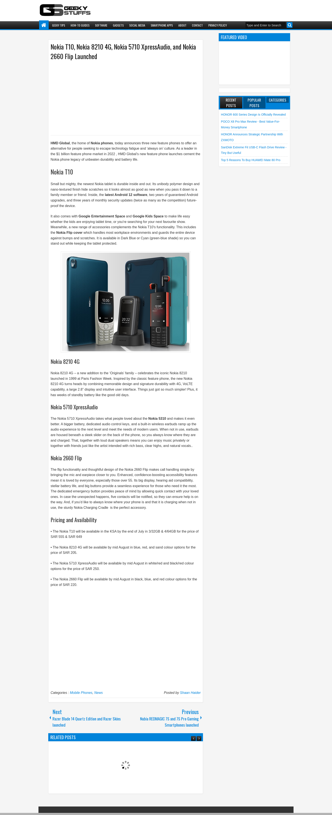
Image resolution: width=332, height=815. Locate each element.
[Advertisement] (121, 97)
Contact (197, 25)
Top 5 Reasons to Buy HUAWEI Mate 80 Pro (250, 160)
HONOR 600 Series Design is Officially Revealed (253, 114)
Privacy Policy (217, 25)
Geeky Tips (58, 25)
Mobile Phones (81, 693)
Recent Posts (231, 102)
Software (101, 25)
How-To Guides (80, 25)
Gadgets (118, 25)
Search (289, 25)
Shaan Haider (190, 693)
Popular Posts (254, 102)
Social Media (137, 25)
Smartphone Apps (162, 25)
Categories (277, 100)
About (182, 25)
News (98, 693)
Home (44, 25)
